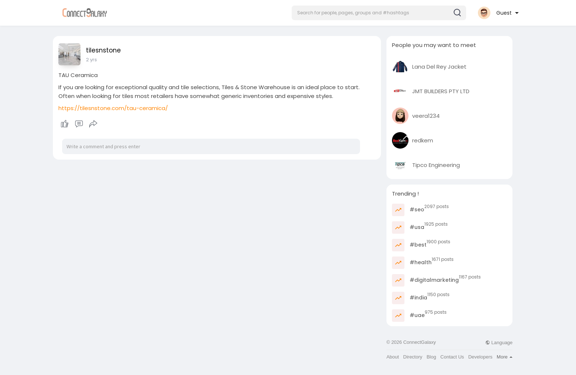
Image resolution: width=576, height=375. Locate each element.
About (392, 356)
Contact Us (452, 356)
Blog (431, 356)
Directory (412, 356)
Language (498, 342)
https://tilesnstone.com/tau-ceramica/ (113, 108)
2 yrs (91, 59)
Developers (480, 356)
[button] (379, 13)
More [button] (504, 357)
